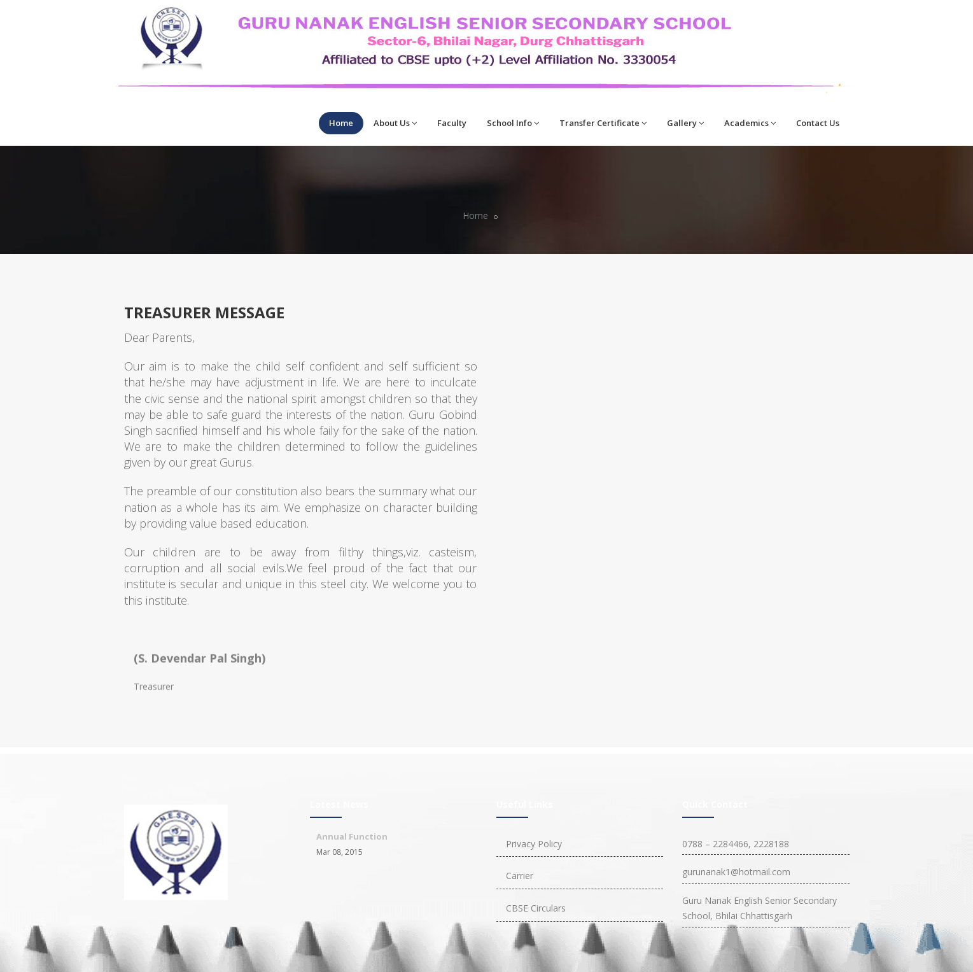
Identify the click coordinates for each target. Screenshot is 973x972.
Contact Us (817, 123)
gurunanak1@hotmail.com (736, 872)
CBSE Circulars (536, 908)
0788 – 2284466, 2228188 (735, 844)
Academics (750, 123)
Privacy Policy (534, 844)
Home (341, 123)
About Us (395, 123)
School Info (513, 123)
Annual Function (352, 836)
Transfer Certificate (603, 123)
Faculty (451, 123)
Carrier (519, 876)
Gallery (685, 123)
